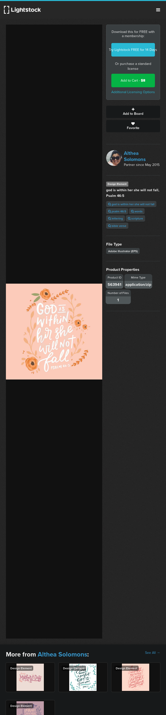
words (137, 211)
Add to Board (133, 112)
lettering (115, 218)
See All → (152, 652)
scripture (135, 218)
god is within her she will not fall (131, 204)
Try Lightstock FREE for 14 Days (133, 49)
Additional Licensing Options (133, 92)
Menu (158, 10)
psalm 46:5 (117, 211)
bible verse (117, 226)
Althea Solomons (135, 156)
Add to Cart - (133, 80)
